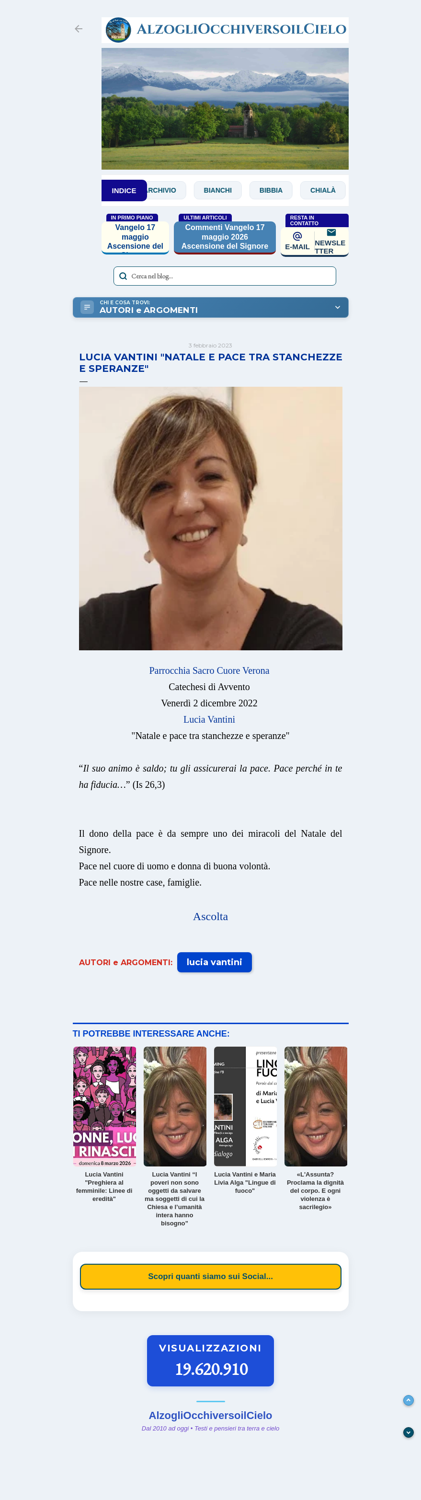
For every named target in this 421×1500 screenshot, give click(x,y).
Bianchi (229, 190)
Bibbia (282, 190)
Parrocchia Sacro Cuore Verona (209, 670)
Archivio (170, 190)
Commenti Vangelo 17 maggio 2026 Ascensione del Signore (225, 236)
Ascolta (210, 916)
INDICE (124, 190)
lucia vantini (214, 962)
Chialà (334, 190)
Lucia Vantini (209, 719)
